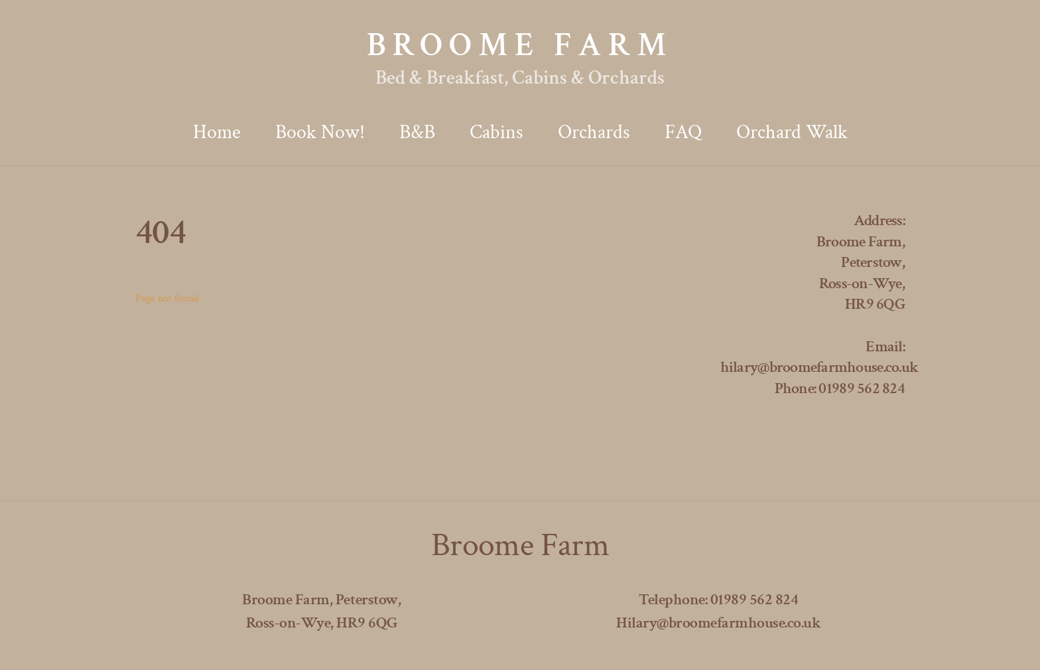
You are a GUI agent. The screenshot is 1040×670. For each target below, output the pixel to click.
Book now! (320, 132)
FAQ (683, 132)
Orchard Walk (792, 132)
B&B (417, 132)
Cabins (496, 132)
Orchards (594, 132)
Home (217, 132)
